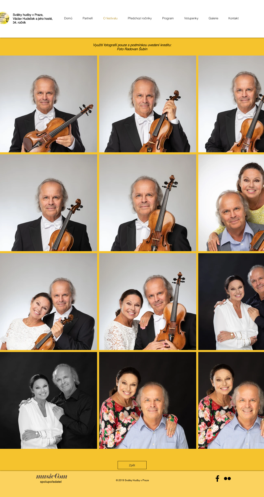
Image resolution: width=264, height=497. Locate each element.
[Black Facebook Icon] (217, 478)
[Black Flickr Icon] (227, 478)
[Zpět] (132, 465)
